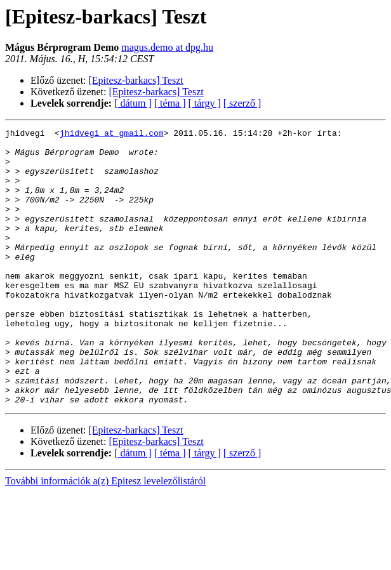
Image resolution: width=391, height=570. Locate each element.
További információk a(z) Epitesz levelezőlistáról (105, 536)
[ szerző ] (242, 103)
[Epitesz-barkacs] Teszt (136, 80)
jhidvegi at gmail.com (112, 134)
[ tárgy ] (205, 103)
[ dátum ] (133, 103)
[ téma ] (170, 103)
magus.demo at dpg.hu (167, 47)
